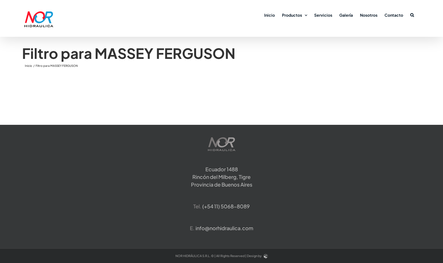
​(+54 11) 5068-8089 (226, 206)
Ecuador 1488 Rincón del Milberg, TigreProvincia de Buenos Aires (221, 177)
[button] (412, 15)
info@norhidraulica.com (224, 228)
